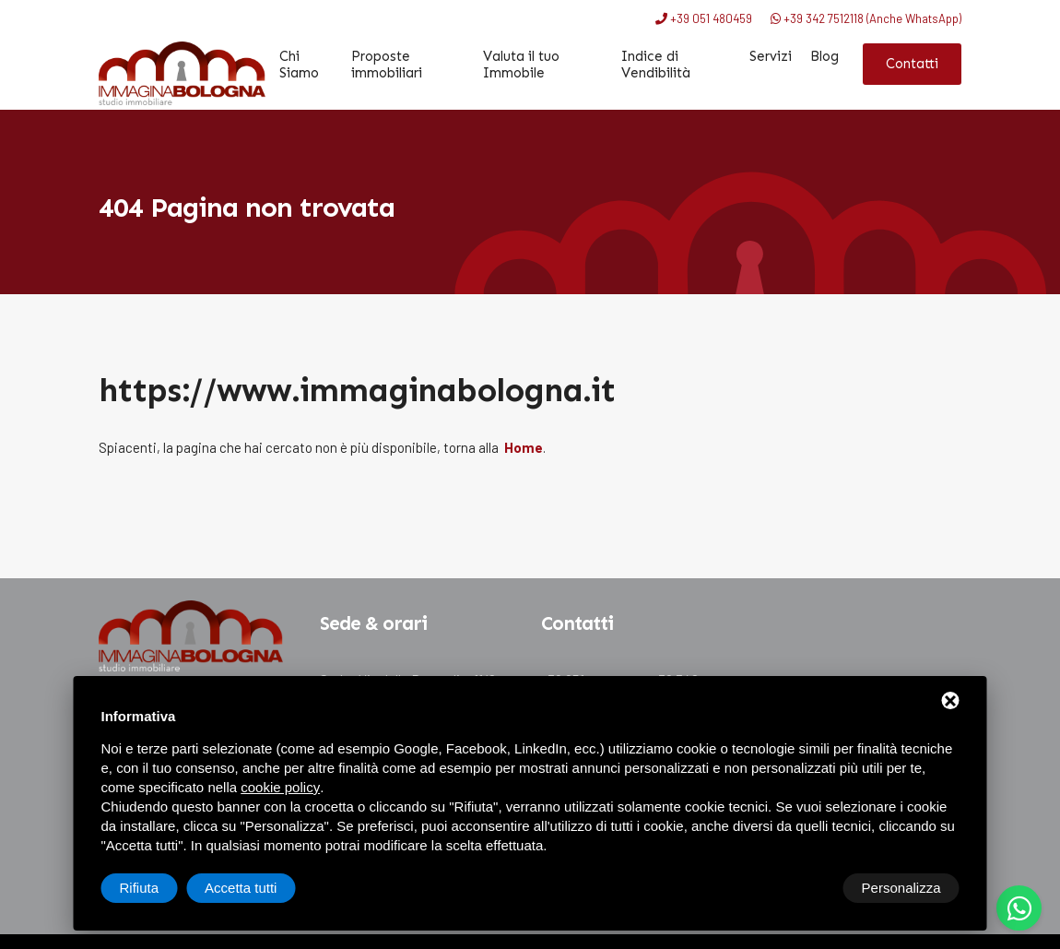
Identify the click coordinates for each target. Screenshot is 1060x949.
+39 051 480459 (703, 18)
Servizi (770, 56)
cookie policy (280, 787)
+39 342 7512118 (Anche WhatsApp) (866, 18)
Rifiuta (803, 888)
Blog (824, 56)
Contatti (912, 63)
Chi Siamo (300, 64)
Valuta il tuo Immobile (521, 64)
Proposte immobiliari (387, 64)
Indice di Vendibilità (655, 64)
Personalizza (159, 888)
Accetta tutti (904, 888)
